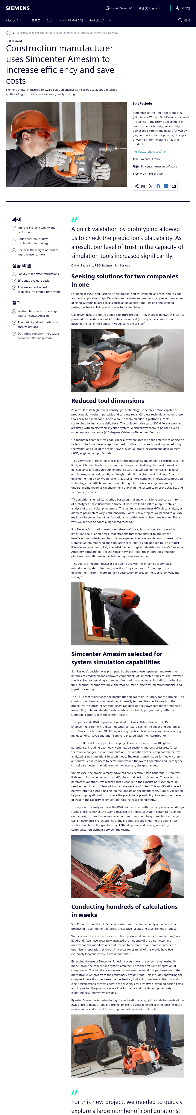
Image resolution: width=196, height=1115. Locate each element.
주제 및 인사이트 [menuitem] (100, 20)
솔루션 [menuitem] (35, 20)
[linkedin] (166, 186)
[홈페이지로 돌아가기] (8, 32)
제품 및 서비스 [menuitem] (15, 20)
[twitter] (150, 186)
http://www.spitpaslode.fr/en (149, 151)
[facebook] (158, 186)
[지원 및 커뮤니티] (152, 8)
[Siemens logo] (18, 8)
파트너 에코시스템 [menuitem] (70, 20)
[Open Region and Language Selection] (119, 8)
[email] (173, 186)
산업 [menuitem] (49, 20)
